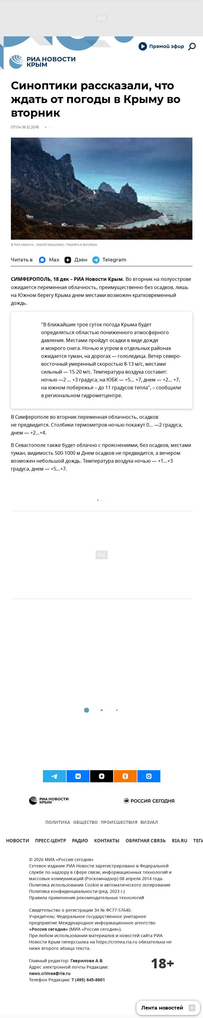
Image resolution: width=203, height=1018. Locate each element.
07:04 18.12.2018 (25, 127)
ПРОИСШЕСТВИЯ (119, 822)
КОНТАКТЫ (107, 841)
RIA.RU (179, 841)
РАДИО (80, 841)
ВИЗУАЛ (149, 822)
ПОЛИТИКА (57, 822)
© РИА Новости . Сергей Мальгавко (37, 244)
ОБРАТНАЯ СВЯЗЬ (146, 841)
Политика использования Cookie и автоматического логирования (99, 885)
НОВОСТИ (17, 841)
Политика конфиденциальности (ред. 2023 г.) (77, 891)
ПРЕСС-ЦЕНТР (50, 841)
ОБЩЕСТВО (85, 822)
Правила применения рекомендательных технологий (86, 898)
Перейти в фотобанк (82, 244)
